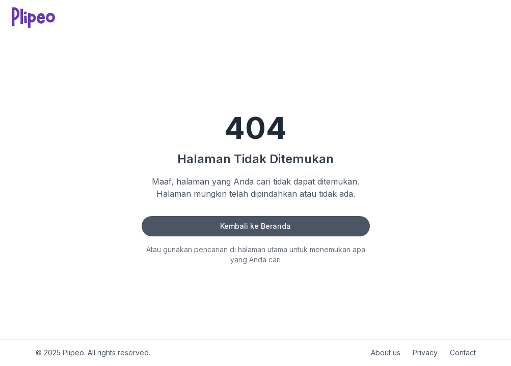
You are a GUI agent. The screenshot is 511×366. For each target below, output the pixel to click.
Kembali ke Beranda (255, 226)
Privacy (425, 352)
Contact (463, 352)
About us (385, 352)
